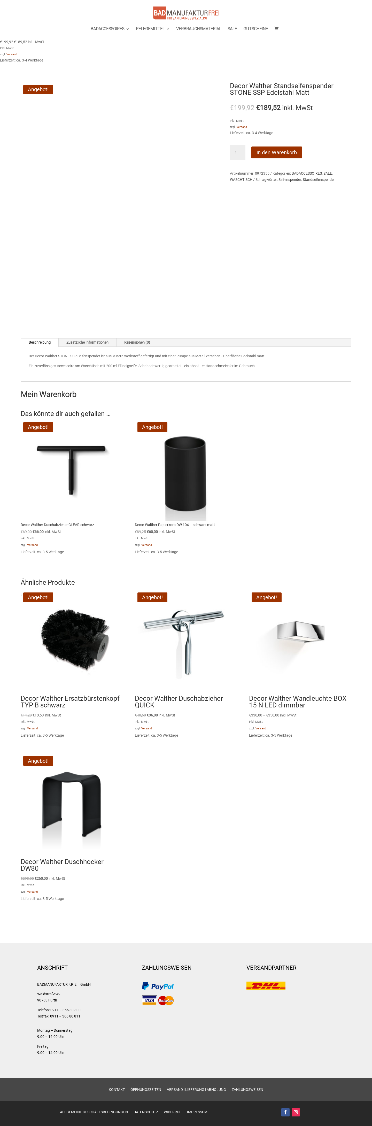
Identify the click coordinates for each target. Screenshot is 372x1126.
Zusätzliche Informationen (87, 342)
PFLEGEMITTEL (150, 29)
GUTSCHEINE (255, 29)
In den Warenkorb (277, 152)
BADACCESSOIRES (107, 29)
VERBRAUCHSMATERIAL (198, 29)
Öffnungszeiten (145, 1090)
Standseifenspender (319, 180)
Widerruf (172, 1112)
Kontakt (117, 1090)
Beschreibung (40, 342)
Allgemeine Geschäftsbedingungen (94, 1112)
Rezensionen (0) (137, 342)
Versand (11, 54)
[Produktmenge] (237, 152)
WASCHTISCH (241, 180)
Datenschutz (146, 1112)
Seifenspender (289, 180)
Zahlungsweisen (247, 1090)
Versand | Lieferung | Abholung (196, 1090)
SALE (232, 29)
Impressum (197, 1112)
